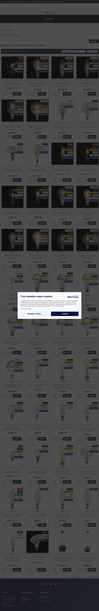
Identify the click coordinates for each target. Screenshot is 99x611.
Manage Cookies (34, 314)
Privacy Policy (25, 309)
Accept (65, 314)
